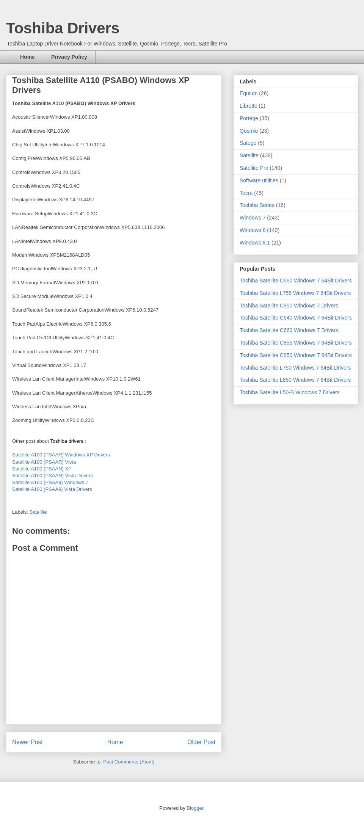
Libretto (248, 106)
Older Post (201, 742)
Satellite (38, 512)
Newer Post (27, 742)
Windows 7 (252, 218)
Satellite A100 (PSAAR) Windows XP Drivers (61, 455)
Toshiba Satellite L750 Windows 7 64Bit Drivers (295, 368)
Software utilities (259, 180)
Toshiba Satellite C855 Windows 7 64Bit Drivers (296, 343)
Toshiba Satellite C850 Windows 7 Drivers (289, 306)
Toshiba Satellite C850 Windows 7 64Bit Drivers (296, 355)
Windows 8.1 (255, 243)
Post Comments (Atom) (128, 762)
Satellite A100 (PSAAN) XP (42, 469)
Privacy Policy (69, 57)
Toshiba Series (257, 205)
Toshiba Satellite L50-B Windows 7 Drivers (290, 392)
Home (27, 57)
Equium (248, 93)
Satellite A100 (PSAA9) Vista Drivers (52, 489)
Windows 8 (252, 230)
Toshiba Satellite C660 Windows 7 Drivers (289, 330)
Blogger (195, 808)
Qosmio (249, 131)
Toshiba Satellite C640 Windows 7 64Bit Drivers (296, 318)
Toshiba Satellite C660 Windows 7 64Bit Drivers (296, 280)
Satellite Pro (254, 168)
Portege (249, 118)
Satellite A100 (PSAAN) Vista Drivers (52, 475)
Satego (248, 143)
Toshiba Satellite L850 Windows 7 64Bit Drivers (295, 380)
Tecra (246, 193)
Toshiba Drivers (62, 28)
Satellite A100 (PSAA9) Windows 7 (50, 482)
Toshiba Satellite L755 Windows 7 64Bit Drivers (295, 293)
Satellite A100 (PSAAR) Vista (44, 462)
